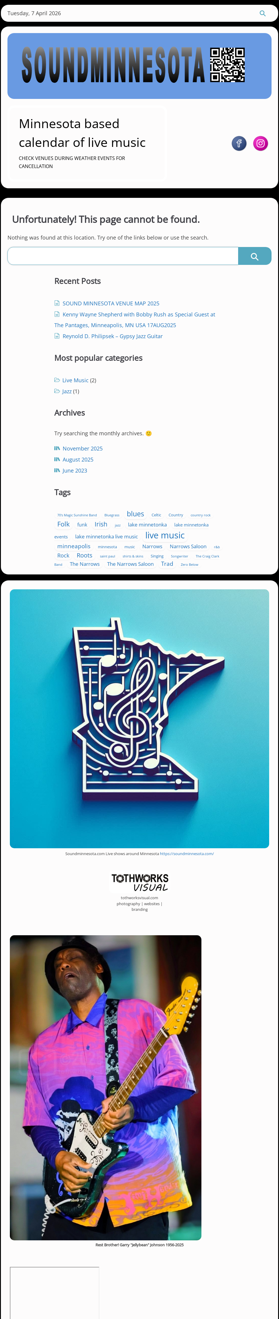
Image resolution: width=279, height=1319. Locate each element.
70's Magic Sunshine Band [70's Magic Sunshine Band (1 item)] (171, 417)
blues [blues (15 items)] (229, 415)
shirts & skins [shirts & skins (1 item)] (207, 484)
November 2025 (56, 430)
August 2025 (51, 441)
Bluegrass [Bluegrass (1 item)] (205, 417)
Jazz (160, 318)
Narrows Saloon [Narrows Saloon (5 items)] (196, 474)
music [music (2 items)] (223, 466)
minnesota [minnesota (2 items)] (201, 466)
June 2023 (48, 452)
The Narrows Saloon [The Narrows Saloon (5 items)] (174, 499)
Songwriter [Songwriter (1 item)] (159, 492)
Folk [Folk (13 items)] (224, 426)
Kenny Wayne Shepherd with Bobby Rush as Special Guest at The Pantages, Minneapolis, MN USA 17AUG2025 (77, 340)
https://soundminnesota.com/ (187, 790)
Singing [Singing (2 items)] (231, 483)
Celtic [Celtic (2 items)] (156, 427)
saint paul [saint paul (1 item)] (181, 484)
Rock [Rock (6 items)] (242, 474)
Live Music (169, 307)
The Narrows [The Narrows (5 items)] (231, 491)
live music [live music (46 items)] (189, 455)
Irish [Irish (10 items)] (157, 435)
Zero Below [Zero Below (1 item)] (233, 500)
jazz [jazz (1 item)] (174, 437)
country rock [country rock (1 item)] (200, 427)
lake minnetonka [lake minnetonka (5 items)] (203, 436)
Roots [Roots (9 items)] (159, 482)
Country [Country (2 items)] (175, 427)
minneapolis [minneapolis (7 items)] (167, 466)
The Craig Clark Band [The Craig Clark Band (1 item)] (192, 492)
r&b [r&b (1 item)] (226, 475)
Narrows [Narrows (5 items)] (161, 474)
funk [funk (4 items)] (242, 427)
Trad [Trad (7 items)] (211, 499)
